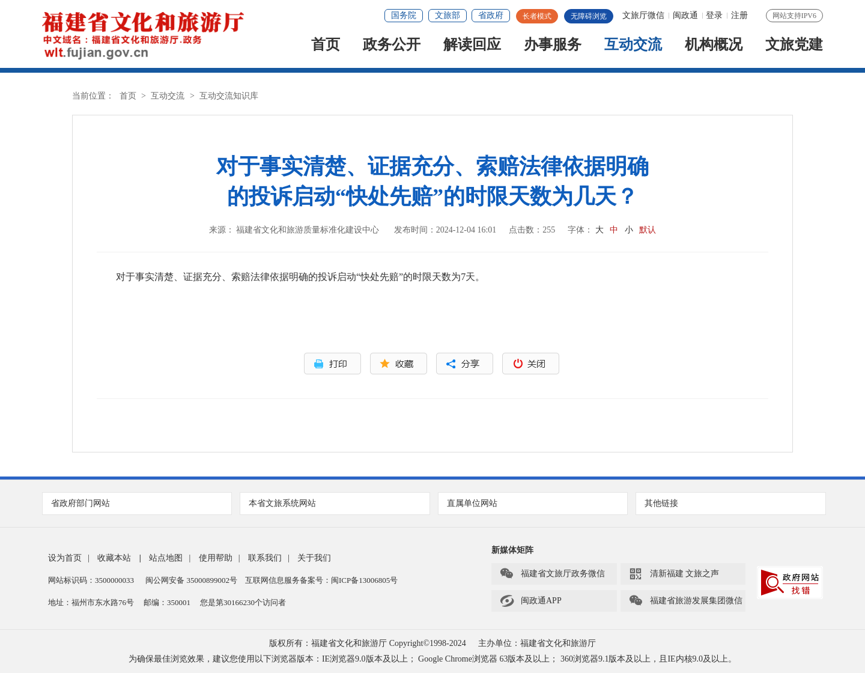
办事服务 (552, 45)
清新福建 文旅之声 (674, 574)
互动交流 (633, 45)
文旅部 (447, 15)
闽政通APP (530, 601)
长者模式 (537, 16)
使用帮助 (215, 557)
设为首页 (65, 557)
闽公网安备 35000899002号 (191, 580)
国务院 (403, 15)
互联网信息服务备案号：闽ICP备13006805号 (321, 580)
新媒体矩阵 (512, 550)
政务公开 (391, 45)
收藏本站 (114, 557)
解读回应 (472, 45)
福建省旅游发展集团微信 (685, 601)
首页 (325, 45)
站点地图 (166, 557)
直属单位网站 (533, 503)
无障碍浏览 (589, 16)
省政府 (490, 15)
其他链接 (731, 503)
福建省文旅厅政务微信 (552, 574)
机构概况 (713, 45)
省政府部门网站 (137, 503)
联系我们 (265, 557)
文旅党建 (794, 45)
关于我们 (314, 557)
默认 (647, 229)
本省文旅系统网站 (335, 503)
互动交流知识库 (228, 95)
